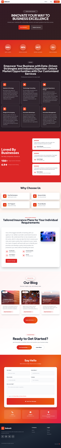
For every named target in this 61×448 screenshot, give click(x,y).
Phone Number (9, 377)
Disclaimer (49, 434)
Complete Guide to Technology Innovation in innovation (9, 301)
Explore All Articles (30, 320)
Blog (51, 1)
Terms (48, 432)
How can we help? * (10, 384)
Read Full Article (8, 311)
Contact (56, 1)
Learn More (39, 347)
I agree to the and (17, 396)
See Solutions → (24, 27)
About (46, 1)
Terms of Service (23, 396)
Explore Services (37, 27)
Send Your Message (30, 401)
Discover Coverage (11, 260)
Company (33, 377)
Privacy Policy (15, 396)
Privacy (48, 430)
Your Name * (9, 370)
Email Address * (34, 370)
